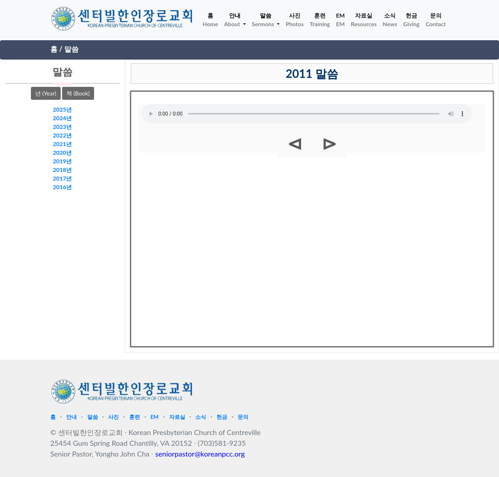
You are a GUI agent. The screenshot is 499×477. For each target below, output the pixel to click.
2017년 (62, 178)
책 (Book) (78, 93)
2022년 (62, 135)
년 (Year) (45, 93)
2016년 (62, 186)
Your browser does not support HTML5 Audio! (306, 113)
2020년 (62, 152)
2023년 (62, 126)
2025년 (62, 109)
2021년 (62, 143)
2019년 (62, 161)
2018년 (62, 169)
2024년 (62, 117)
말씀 (71, 49)
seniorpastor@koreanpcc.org (200, 453)
